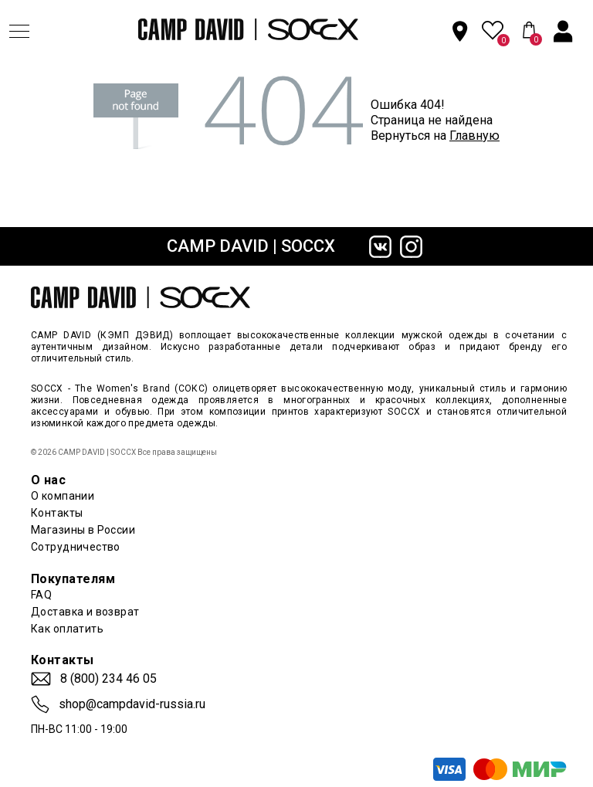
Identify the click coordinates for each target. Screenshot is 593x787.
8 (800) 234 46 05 (108, 679)
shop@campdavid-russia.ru (132, 704)
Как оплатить (67, 628)
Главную (474, 135)
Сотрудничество (75, 547)
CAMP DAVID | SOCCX (251, 246)
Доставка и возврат (85, 612)
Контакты (57, 513)
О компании (62, 496)
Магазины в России (83, 530)
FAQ (41, 595)
